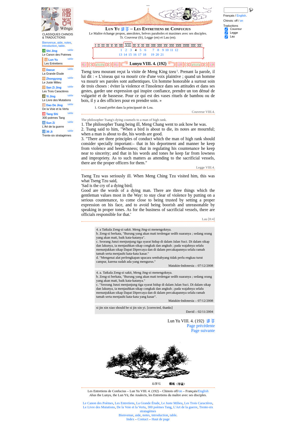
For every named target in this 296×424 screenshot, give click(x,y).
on (180, 391)
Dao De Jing (54, 105)
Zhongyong (54, 78)
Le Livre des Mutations (99, 407)
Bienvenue (126, 415)
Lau (232, 36)
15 (129, 54)
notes (146, 415)
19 (152, 54)
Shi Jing (51, 50)
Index (130, 419)
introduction (159, 415)
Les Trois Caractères (198, 403)
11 (171, 50)
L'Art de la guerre (185, 407)
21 (161, 54)
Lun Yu (53, 59)
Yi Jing (51, 96)
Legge (234, 32)
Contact (143, 419)
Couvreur (236, 28)
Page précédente (201, 325)
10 (166, 50)
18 (144, 54)
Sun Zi (50, 122)
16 (134, 54)
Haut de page (161, 419)
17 (139, 54)
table (173, 415)
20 (157, 54)
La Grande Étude (147, 403)
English (203, 391)
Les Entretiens (125, 403)
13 (120, 54)
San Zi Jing (53, 87)
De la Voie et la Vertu (131, 407)
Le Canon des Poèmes (98, 403)
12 (176, 50)
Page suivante (203, 330)
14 (125, 54)
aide (138, 415)
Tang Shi (52, 114)
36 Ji (49, 131)
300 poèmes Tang (159, 407)
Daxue (50, 69)
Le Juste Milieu (172, 403)
